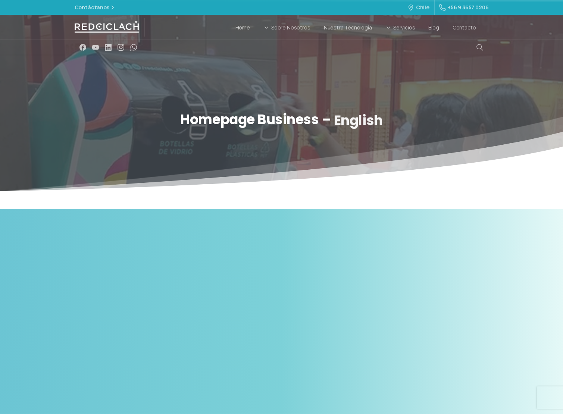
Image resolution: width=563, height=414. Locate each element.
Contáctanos (95, 7)
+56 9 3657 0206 (464, 7)
